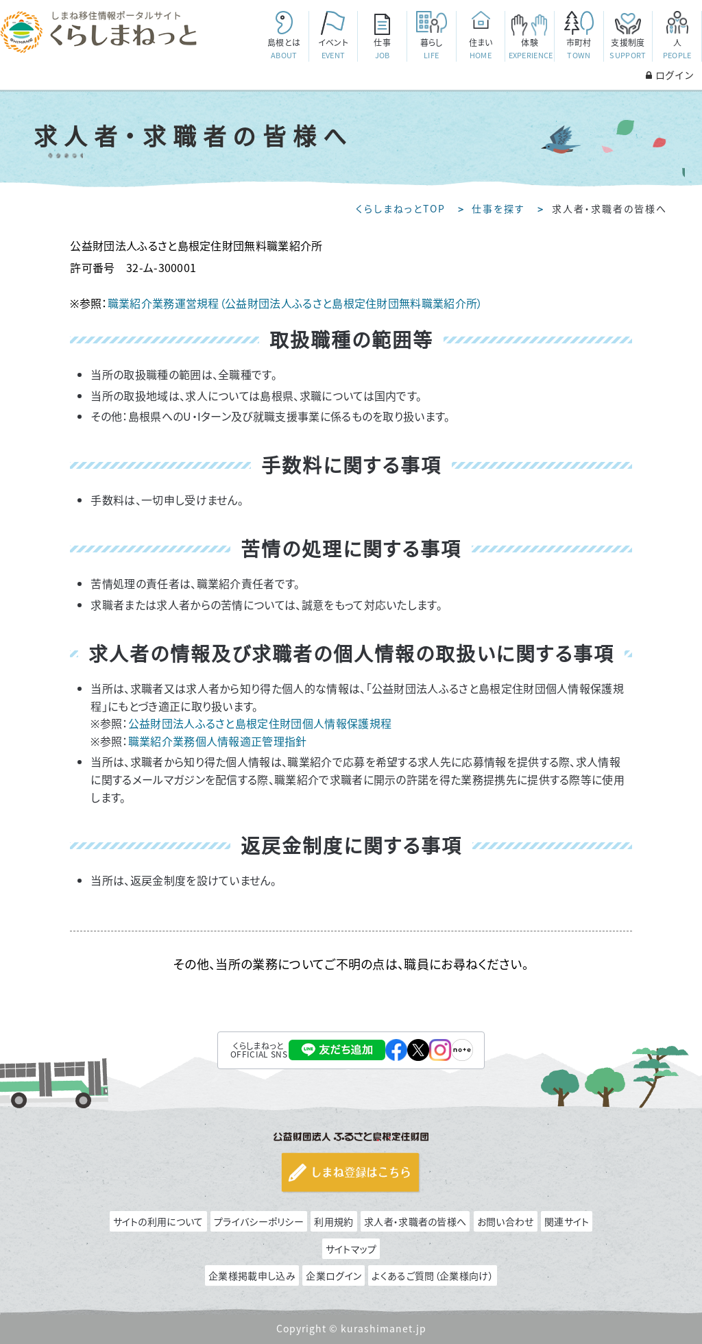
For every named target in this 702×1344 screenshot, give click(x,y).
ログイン (670, 75)
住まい (480, 49)
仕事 (382, 49)
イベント (333, 49)
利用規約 (333, 1221)
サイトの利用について (158, 1221)
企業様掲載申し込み (251, 1275)
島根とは (284, 49)
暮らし (431, 49)
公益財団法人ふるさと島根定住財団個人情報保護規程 (260, 723)
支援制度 (628, 49)
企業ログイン (333, 1275)
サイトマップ (351, 1249)
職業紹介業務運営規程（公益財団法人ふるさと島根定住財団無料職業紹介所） (295, 303)
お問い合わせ (505, 1221)
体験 (531, 49)
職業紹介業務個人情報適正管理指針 (217, 741)
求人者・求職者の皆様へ (415, 1221)
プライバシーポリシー (259, 1221)
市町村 (578, 49)
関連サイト (567, 1221)
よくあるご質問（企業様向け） (432, 1275)
